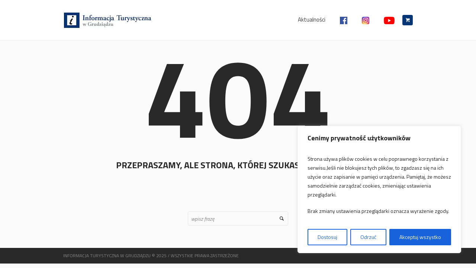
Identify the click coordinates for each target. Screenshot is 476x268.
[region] (379, 189)
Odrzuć (368, 237)
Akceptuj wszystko (420, 237)
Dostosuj (327, 237)
